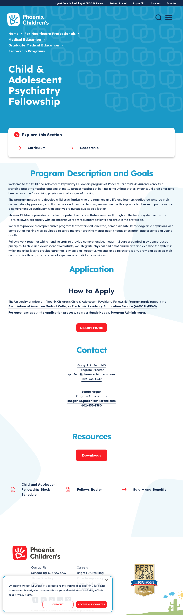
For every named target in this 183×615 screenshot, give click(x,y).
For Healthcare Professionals (50, 33)
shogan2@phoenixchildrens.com (91, 401)
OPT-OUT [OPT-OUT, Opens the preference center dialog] (58, 604)
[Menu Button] (168, 17)
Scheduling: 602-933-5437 (48, 573)
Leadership (89, 148)
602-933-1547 (91, 379)
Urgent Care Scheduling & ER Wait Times (78, 3)
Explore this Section (42, 134)
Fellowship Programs (26, 51)
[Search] (158, 17)
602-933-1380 (91, 405)
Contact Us (38, 567)
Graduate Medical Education (33, 45)
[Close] (106, 580)
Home (13, 33)
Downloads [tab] (91, 455)
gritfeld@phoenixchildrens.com (91, 374)
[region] (58, 594)
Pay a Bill (138, 3)
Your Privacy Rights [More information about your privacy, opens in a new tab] (21, 594)
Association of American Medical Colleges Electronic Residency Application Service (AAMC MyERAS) (82, 306)
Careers (155, 3)
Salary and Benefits (149, 489)
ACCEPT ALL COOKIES (91, 604)
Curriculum (37, 148)
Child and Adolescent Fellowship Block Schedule (39, 489)
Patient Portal (118, 3)
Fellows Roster (89, 489)
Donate (171, 3)
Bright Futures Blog (90, 573)
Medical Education (24, 39)
